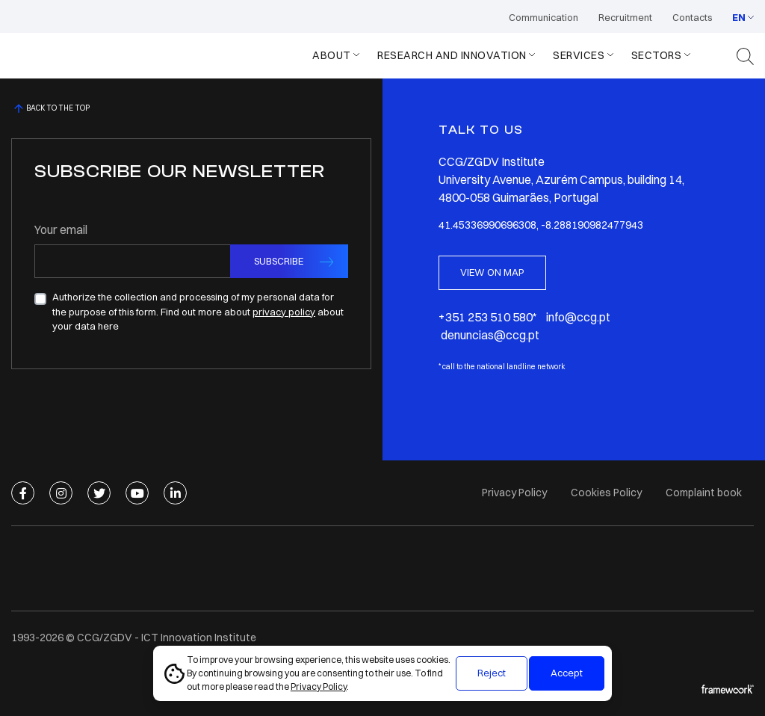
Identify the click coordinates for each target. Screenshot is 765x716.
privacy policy (284, 312)
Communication (543, 17)
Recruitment (625, 17)
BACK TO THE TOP (50, 108)
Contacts (692, 17)
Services (578, 55)
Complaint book (704, 492)
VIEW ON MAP (492, 272)
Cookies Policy (606, 492)
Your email (60, 229)
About (331, 55)
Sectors (656, 55)
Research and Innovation (452, 55)
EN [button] (739, 17)
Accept (567, 673)
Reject (491, 673)
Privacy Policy (319, 686)
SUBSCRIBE (278, 261)
